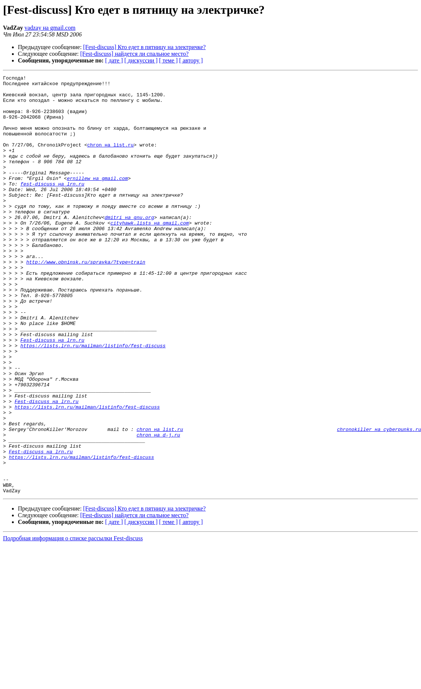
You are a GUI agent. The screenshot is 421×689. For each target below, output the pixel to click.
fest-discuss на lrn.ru (52, 206)
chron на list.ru (110, 159)
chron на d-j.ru (158, 507)
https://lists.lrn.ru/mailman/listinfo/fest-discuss (93, 400)
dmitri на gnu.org (129, 246)
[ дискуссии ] (140, 60)
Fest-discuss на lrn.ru (52, 393)
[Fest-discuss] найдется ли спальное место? (134, 54)
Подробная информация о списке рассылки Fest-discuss (73, 622)
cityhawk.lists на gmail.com (150, 252)
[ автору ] (190, 60)
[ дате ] (114, 60)
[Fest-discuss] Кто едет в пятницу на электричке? (144, 47)
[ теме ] (168, 60)
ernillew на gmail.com (97, 199)
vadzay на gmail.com (50, 28)
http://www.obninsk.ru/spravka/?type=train (85, 299)
